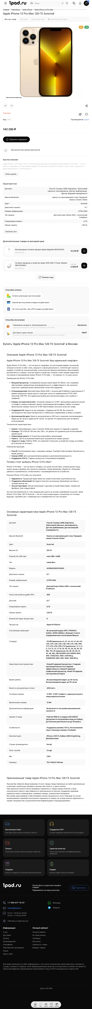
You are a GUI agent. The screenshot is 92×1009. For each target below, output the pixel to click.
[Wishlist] (86, 114)
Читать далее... (11, 174)
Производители (9, 941)
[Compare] (80, 114)
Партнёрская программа (13, 948)
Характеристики (38, 19)
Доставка (7, 935)
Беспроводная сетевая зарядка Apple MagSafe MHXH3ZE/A (39, 249)
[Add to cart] (84, 265)
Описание (24, 19)
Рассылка (36, 941)
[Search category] (31, 3)
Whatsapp (54, 902)
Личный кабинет (39, 932)
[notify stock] (84, 251)
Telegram (54, 907)
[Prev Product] (5, 105)
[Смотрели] (40, 1004)
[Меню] (5, 3)
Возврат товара (38, 948)
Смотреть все (11, 231)
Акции (5, 951)
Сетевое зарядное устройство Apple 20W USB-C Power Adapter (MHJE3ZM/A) (41, 264)
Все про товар (10, 19)
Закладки (36, 938)
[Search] (62, 3)
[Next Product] (11, 105)
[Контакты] (74, 3)
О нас (5, 932)
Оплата (6, 938)
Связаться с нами (39, 944)
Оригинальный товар (57, 19)
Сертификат (8, 944)
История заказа (39, 935)
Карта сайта (8, 954)
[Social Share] (86, 105)
